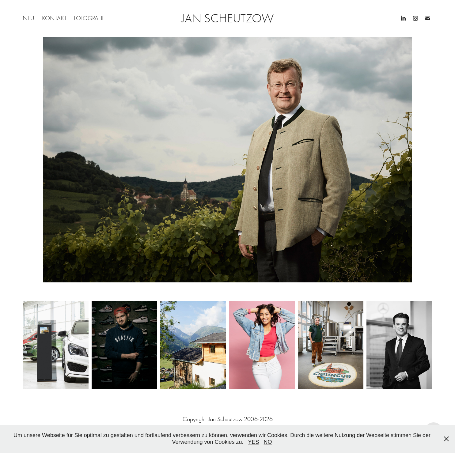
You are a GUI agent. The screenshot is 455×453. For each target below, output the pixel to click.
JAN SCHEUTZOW (227, 18)
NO (268, 442)
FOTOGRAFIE (89, 18)
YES (253, 442)
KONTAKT (54, 18)
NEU (28, 18)
